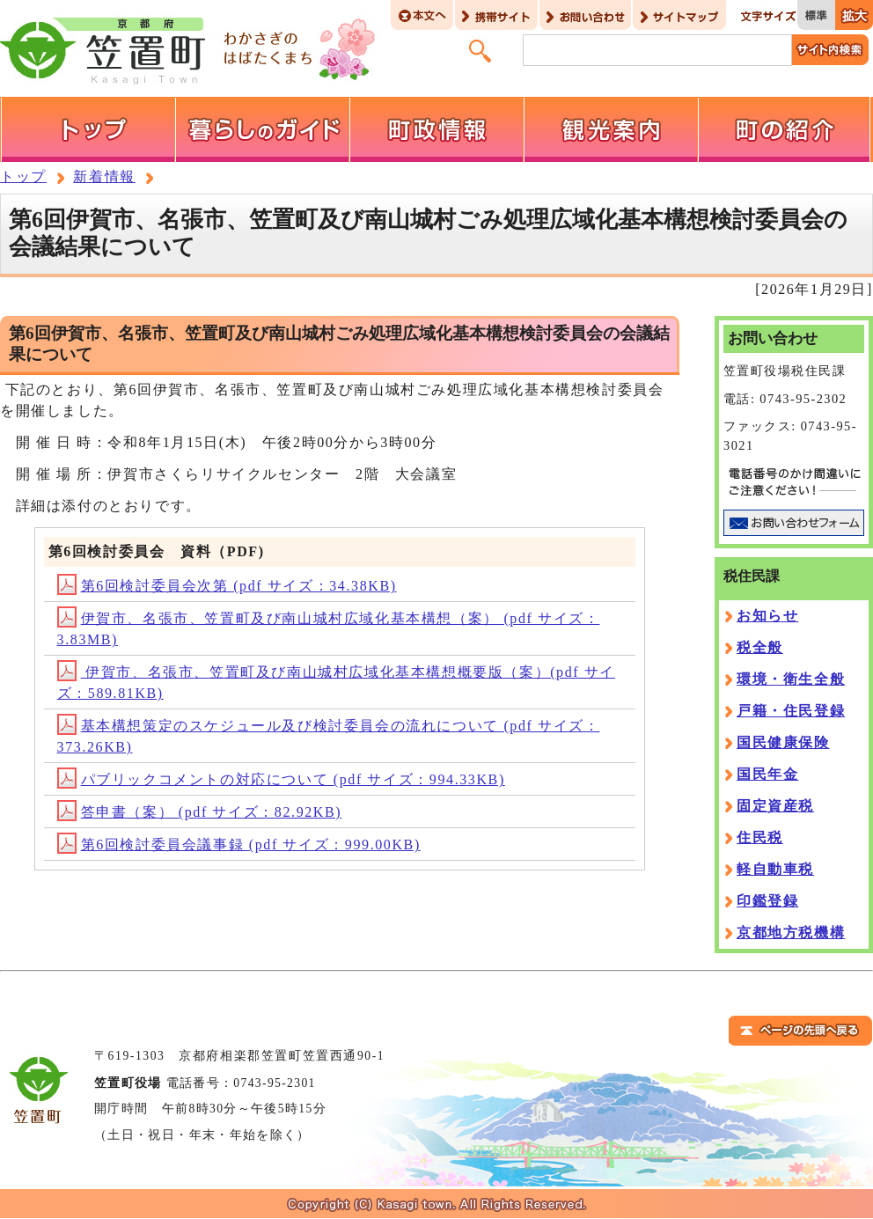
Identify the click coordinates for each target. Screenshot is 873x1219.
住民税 (760, 837)
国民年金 (767, 774)
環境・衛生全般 (791, 679)
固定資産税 (775, 805)
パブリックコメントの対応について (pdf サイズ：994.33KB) (281, 779)
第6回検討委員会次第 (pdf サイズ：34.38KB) (227, 585)
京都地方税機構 (791, 932)
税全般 (760, 647)
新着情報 (104, 176)
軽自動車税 (775, 869)
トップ (23, 176)
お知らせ (767, 615)
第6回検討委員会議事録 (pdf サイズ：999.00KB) (239, 844)
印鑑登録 (767, 900)
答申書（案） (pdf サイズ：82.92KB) (199, 811)
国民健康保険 (783, 742)
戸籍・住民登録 (791, 710)
